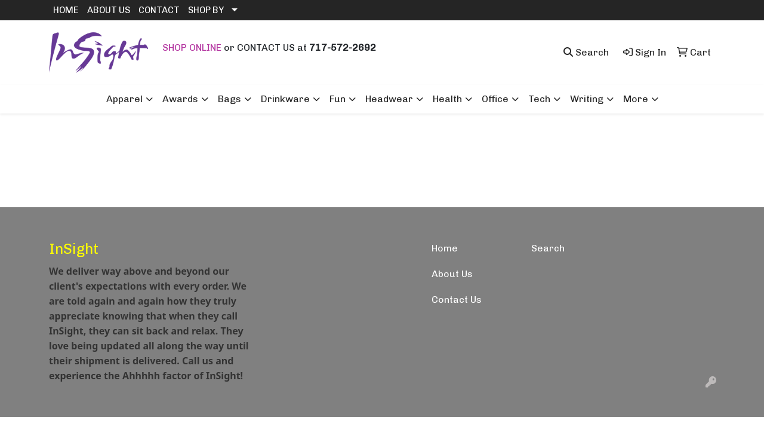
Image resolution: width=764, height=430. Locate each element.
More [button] (635, 99)
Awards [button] (180, 99)
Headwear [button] (389, 99)
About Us (452, 274)
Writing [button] (586, 99)
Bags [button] (229, 99)
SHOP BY (206, 10)
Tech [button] (539, 99)
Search (548, 248)
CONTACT (159, 10)
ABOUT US (108, 10)
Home (445, 248)
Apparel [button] (124, 99)
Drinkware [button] (285, 99)
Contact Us (457, 299)
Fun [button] (337, 99)
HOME (66, 10)
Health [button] (447, 99)
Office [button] (495, 99)
